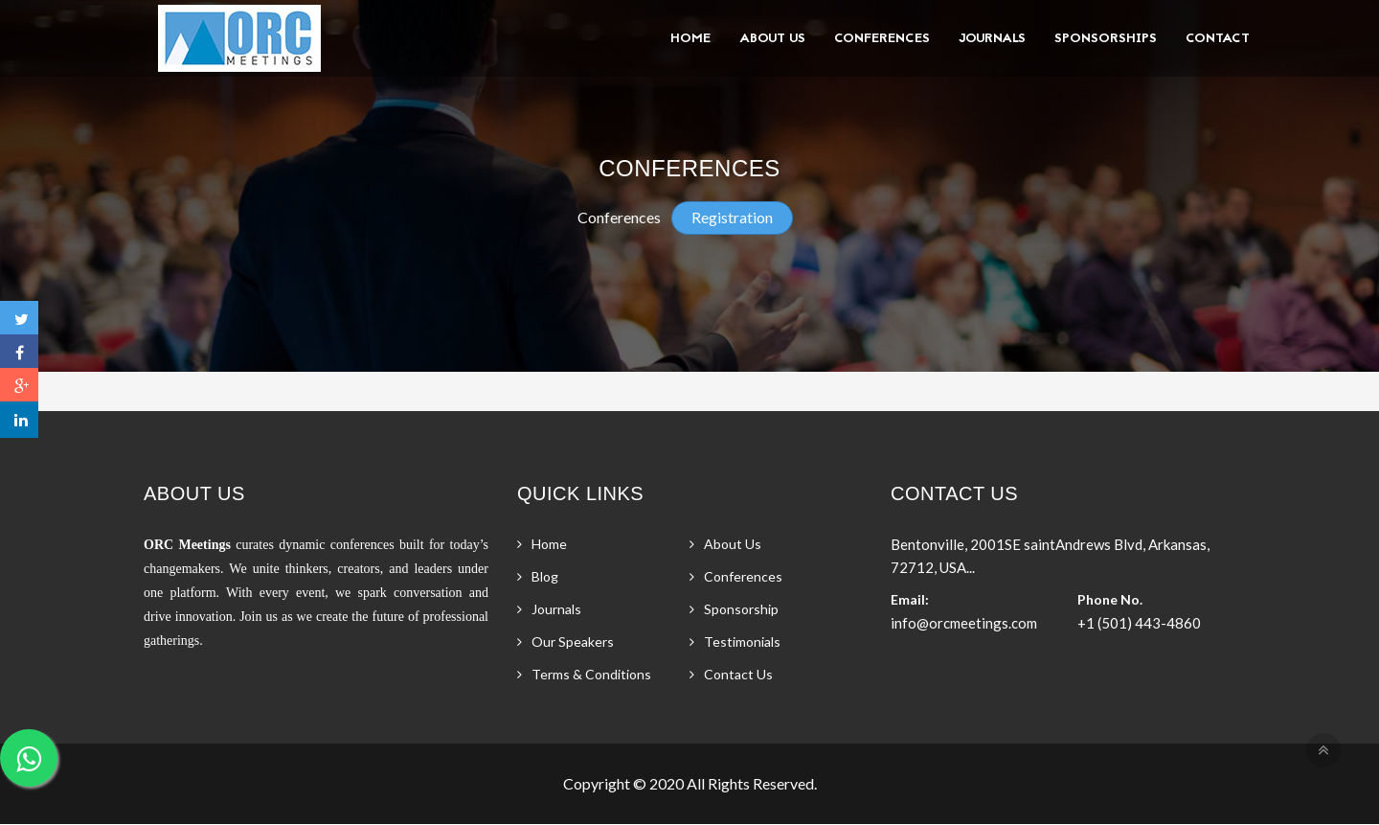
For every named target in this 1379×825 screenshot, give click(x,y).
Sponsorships (1105, 39)
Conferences (882, 39)
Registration (732, 217)
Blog (544, 576)
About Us (772, 39)
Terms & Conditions (591, 674)
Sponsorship (741, 609)
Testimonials (742, 641)
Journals (992, 39)
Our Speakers (572, 641)
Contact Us (738, 674)
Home (690, 39)
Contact (1218, 39)
